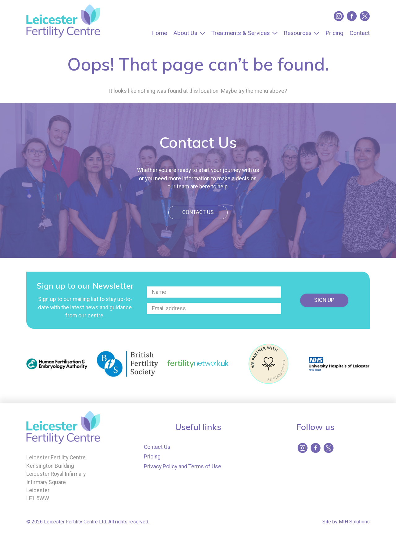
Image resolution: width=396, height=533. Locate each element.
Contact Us (198, 212)
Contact (360, 33)
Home (159, 33)
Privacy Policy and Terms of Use (182, 466)
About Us (185, 33)
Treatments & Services (240, 33)
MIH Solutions (354, 522)
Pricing (334, 33)
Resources (298, 33)
